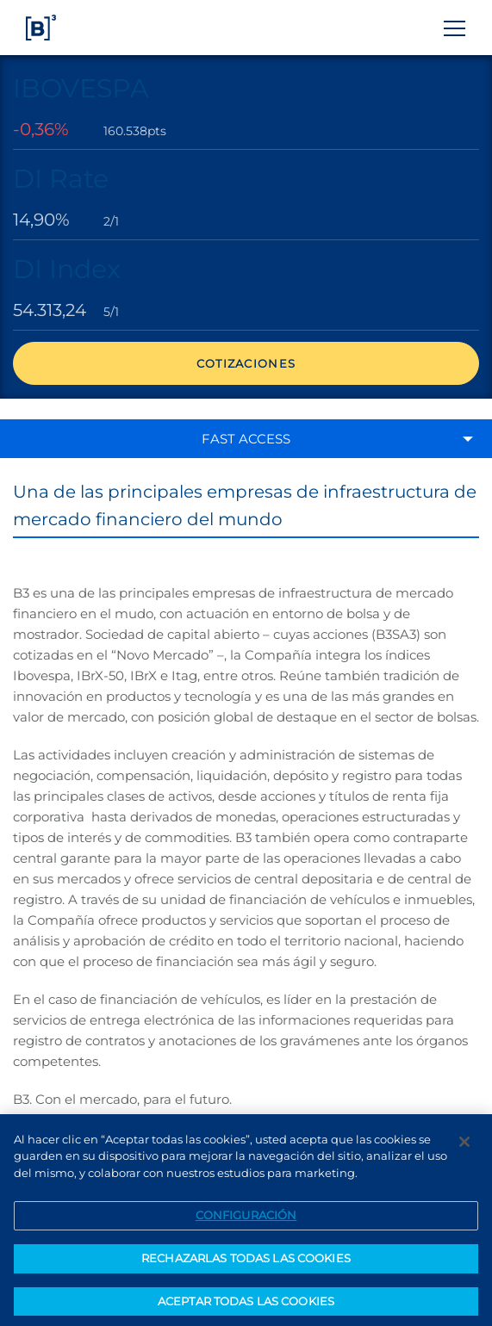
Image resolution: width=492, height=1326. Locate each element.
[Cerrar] (464, 1145)
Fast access (246, 439)
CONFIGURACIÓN (246, 1218)
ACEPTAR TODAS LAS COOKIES (246, 1304)
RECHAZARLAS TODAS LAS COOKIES (246, 1261)
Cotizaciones (246, 363)
